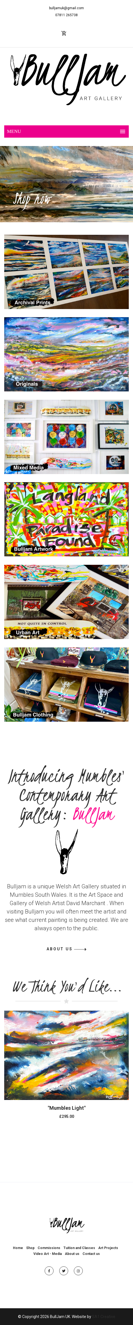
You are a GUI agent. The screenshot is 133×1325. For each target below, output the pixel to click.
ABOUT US (59, 949)
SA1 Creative (103, 1316)
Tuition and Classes (79, 1248)
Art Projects (108, 1248)
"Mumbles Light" (67, 1108)
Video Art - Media (47, 1254)
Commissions (49, 1248)
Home (18, 1248)
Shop (30, 1248)
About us (72, 1254)
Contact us (91, 1254)
